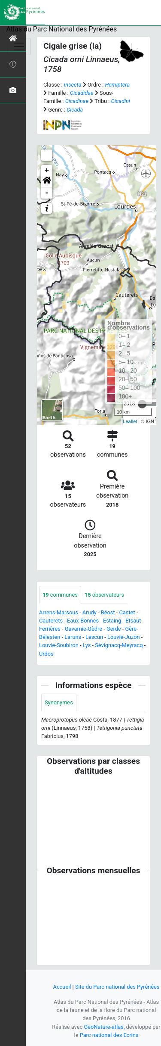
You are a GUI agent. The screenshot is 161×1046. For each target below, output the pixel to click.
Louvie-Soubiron (59, 645)
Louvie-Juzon (123, 637)
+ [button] (47, 170)
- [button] (47, 193)
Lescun (94, 637)
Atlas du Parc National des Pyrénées (61, 29)
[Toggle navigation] (19, 46)
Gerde (113, 629)
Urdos (46, 654)
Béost (108, 612)
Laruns (72, 637)
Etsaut (133, 620)
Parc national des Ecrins (109, 1035)
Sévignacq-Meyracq (119, 645)
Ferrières (50, 629)
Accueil (62, 987)
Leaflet (130, 421)
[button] (46, 181)
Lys (87, 645)
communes (60, 594)
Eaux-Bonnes (83, 620)
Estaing (112, 620)
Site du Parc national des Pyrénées (117, 987)
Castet (127, 612)
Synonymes (59, 702)
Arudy (89, 612)
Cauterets (51, 620)
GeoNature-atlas (104, 1027)
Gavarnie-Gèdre (83, 629)
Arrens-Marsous (58, 612)
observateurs (104, 594)
